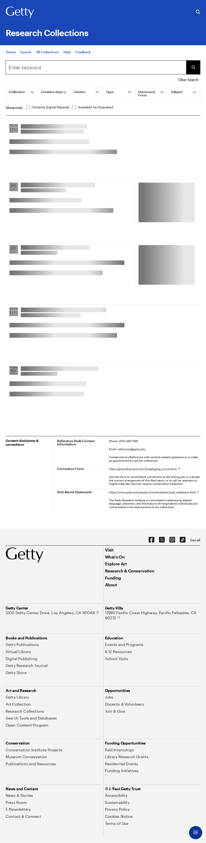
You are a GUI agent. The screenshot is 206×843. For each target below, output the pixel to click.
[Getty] (20, 12)
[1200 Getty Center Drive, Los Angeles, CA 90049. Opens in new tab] (52, 612)
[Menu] (195, 832)
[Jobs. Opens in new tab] (109, 697)
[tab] (22, 93)
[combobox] (96, 67)
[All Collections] (47, 52)
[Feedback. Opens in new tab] (83, 52)
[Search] (25, 52)
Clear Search (188, 80)
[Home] (10, 52)
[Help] (67, 52)
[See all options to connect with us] (195, 540)
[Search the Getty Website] (198, 12)
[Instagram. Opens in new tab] (172, 540)
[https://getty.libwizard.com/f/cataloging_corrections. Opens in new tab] (144, 468)
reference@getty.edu (131, 449)
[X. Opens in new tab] (162, 540)
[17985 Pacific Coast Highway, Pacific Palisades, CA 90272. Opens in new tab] (153, 615)
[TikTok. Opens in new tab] (182, 540)
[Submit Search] (193, 67)
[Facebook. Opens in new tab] (151, 540)
